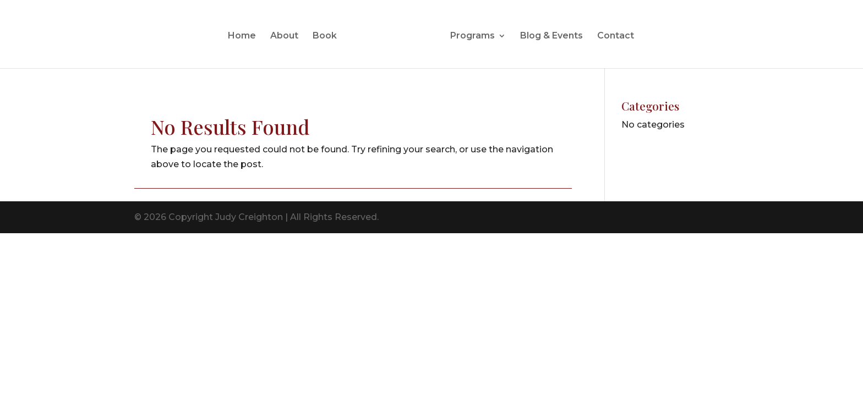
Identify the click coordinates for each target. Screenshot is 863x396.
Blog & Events (551, 36)
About (284, 36)
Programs (472, 36)
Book (325, 36)
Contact (615, 36)
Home (242, 36)
